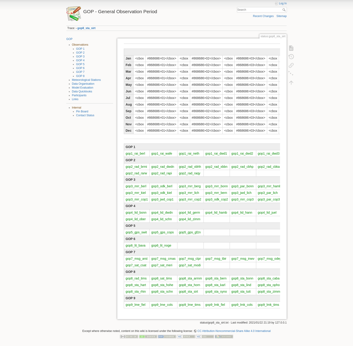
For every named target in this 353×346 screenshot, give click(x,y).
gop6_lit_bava (135, 245)
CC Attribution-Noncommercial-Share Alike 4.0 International (234, 331)
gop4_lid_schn (161, 219)
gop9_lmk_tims (268, 304)
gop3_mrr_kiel (136, 193)
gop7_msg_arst (137, 258)
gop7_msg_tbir (215, 258)
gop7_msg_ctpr (190, 258)
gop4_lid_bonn (136, 212)
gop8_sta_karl (215, 285)
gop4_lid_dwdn (162, 212)
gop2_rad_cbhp (242, 166)
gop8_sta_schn (162, 291)
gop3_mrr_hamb (269, 186)
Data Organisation (83, 83)
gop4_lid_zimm (189, 219)
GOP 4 (80, 60)
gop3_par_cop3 (269, 199)
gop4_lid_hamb (216, 212)
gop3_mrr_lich (189, 193)
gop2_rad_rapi (161, 173)
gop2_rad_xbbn (216, 166)
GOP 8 (80, 76)
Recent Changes (263, 16)
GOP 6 (80, 68)
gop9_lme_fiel (135, 304)
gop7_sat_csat (136, 265)
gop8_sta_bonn (242, 278)
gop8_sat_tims (161, 278)
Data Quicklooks (82, 91)
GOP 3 (80, 56)
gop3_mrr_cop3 (242, 199)
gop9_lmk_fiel (215, 304)
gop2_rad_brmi (136, 166)
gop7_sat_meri (161, 265)
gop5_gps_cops (162, 232)
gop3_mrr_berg (190, 186)
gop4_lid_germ (189, 212)
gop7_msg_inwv (242, 258)
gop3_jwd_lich (241, 193)
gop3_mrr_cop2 (190, 199)
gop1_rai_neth (189, 153)
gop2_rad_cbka (269, 166)
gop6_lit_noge (161, 245)
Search (284, 9)
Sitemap (281, 16)
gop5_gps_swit (136, 232)
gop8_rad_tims (136, 278)
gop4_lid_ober (136, 219)
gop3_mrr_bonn (216, 186)
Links (75, 99)
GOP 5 (80, 64)
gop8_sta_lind (241, 285)
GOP (69, 39)
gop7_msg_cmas (163, 258)
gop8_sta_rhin (136, 291)
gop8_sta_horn (189, 285)
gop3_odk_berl (161, 186)
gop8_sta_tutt (241, 291)
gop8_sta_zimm (269, 291)
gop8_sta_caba (269, 278)
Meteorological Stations (86, 80)
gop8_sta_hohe (162, 285)
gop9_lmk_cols (242, 304)
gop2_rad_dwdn (162, 166)
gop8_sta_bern (215, 278)
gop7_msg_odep (269, 258)
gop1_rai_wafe (161, 153)
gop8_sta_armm (190, 278)
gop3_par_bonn (242, 186)
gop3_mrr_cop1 (137, 199)
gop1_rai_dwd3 (269, 153)
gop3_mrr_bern (216, 193)
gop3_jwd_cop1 (162, 199)
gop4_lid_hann (241, 212)
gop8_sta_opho (269, 285)
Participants (79, 95)
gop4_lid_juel (267, 212)
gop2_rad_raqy (189, 173)
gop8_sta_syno (216, 291)
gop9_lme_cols (162, 304)
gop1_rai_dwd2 (242, 153)
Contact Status (85, 115)
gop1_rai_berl (135, 153)
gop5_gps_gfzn (190, 232)
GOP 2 (80, 52)
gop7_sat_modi (190, 265)
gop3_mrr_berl (136, 186)
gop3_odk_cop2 (216, 199)
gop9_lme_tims (190, 304)
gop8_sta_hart (136, 285)
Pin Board (82, 111)
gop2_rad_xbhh (190, 166)
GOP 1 (80, 48)
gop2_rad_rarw (136, 173)
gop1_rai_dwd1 (216, 153)
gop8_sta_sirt (86, 28)
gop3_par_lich (268, 193)
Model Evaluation (82, 87)
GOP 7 (80, 72)
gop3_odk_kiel (161, 193)
